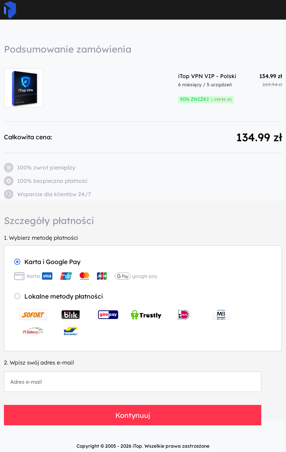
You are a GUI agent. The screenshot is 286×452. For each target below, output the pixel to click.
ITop (10, 10)
